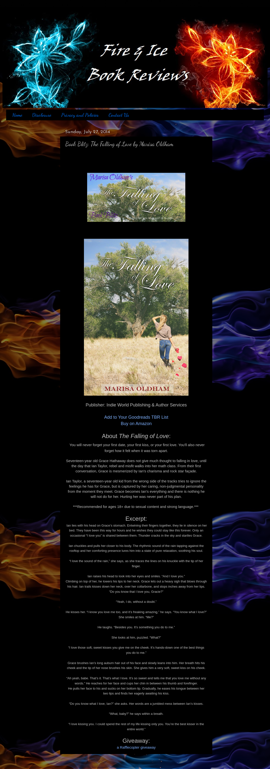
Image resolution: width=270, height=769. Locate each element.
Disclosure (41, 115)
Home (17, 115)
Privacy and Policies (80, 115)
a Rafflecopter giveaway (136, 747)
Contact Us (118, 115)
